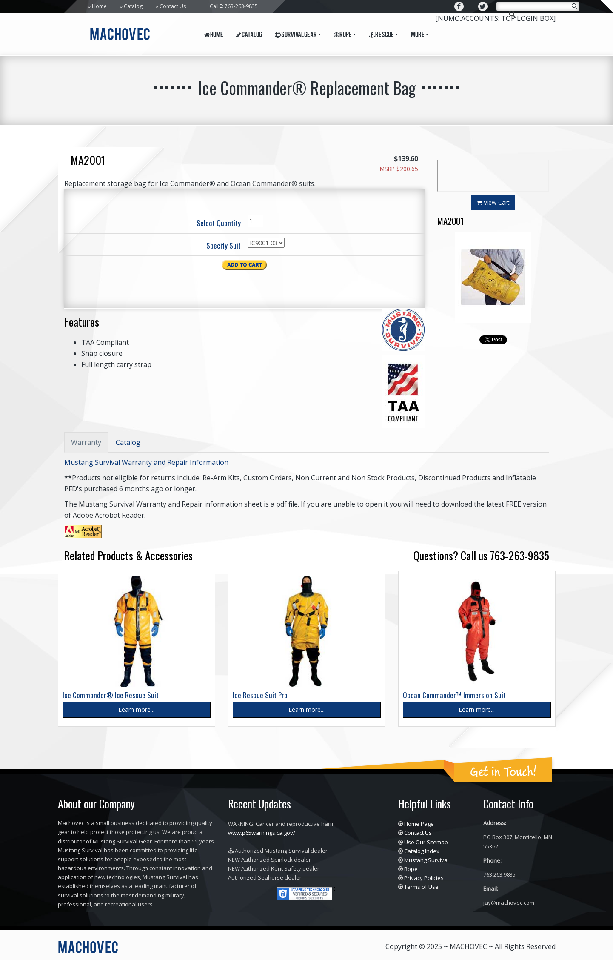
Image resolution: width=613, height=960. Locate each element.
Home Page (419, 824)
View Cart (493, 202)
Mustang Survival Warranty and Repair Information (146, 462)
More (420, 35)
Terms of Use (421, 887)
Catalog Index (421, 851)
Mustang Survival (426, 860)
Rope (345, 35)
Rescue (383, 35)
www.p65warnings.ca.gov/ (261, 833)
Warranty (86, 442)
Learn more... (136, 709)
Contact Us (173, 6)
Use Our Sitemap (426, 842)
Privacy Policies (424, 878)
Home (99, 6)
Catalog (133, 6)
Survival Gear (298, 35)
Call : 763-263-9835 (234, 6)
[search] (536, 7)
